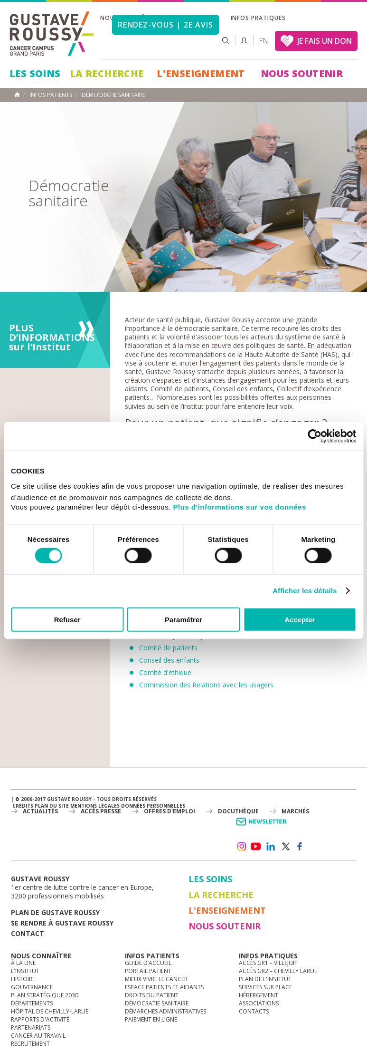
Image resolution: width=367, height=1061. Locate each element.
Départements (32, 1003)
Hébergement (258, 995)
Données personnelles (153, 805)
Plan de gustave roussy (55, 912)
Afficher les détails (305, 591)
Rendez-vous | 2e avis (165, 24)
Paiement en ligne (151, 1019)
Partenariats (30, 1027)
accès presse (101, 811)
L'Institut (25, 971)
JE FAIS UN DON (324, 41)
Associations (259, 1003)
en (263, 40)
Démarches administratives (165, 1011)
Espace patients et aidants (164, 987)
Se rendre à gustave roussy (62, 922)
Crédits (22, 805)
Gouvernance (32, 987)
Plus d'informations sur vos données (239, 506)
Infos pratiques (258, 18)
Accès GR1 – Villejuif (268, 963)
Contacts (254, 1011)
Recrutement (30, 1044)
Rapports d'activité (40, 1019)
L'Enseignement (201, 73)
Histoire (23, 979)
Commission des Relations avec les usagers (206, 684)
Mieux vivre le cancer (156, 979)
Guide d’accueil (148, 963)
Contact (27, 933)
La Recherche (107, 73)
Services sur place (265, 987)
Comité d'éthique (165, 672)
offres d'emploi (169, 811)
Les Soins (35, 73)
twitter (285, 846)
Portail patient (148, 971)
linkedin (270, 846)
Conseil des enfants (169, 660)
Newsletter (263, 826)
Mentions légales (95, 805)
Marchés (295, 811)
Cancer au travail (38, 1036)
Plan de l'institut (265, 979)
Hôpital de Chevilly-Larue (49, 1011)
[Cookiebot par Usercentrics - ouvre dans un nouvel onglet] (314, 436)
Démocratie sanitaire (156, 1003)
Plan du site (52, 805)
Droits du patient (152, 995)
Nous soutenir (302, 73)
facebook (300, 846)
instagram (241, 846)
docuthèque (238, 811)
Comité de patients (168, 647)
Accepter (299, 619)
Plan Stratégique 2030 (44, 995)
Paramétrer (183, 619)
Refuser (67, 619)
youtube (256, 846)
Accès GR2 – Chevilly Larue (278, 971)
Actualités (40, 811)
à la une (23, 963)
